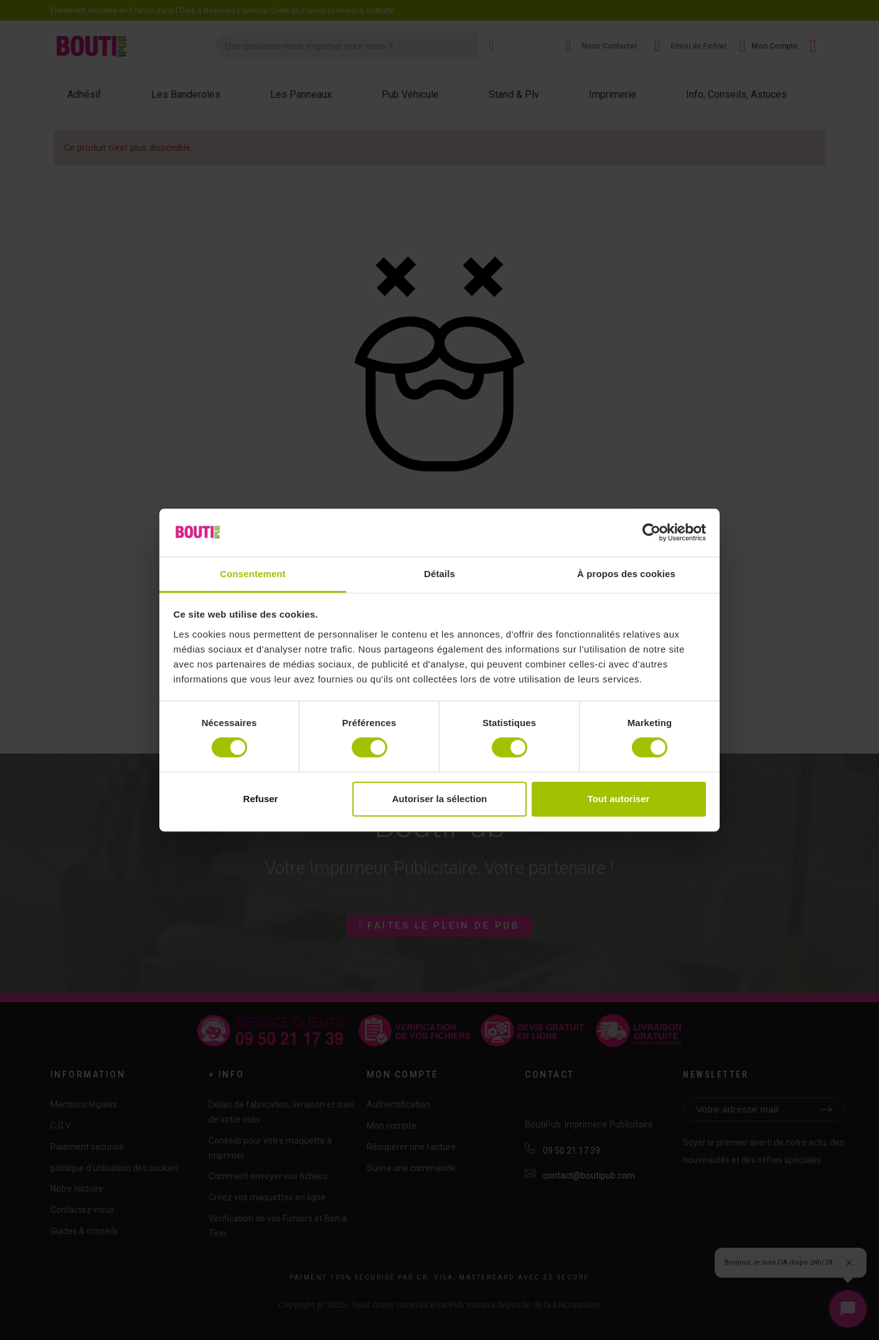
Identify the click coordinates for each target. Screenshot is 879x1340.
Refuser (260, 798)
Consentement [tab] (252, 573)
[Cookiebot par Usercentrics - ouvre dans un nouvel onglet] (651, 533)
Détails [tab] (439, 573)
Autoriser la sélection (439, 798)
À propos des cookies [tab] (626, 573)
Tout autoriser (619, 798)
